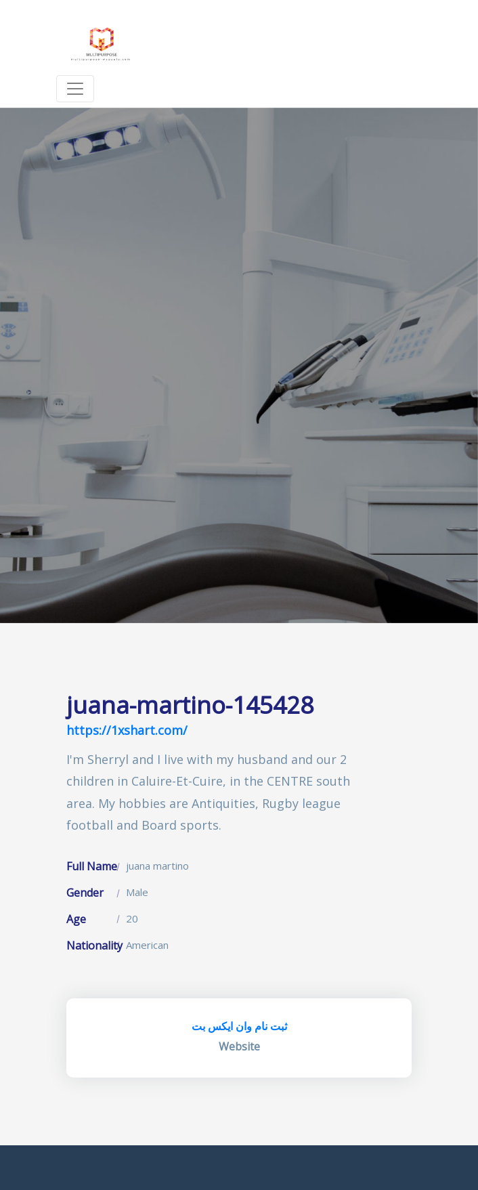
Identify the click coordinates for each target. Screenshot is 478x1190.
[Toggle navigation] (75, 88)
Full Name (91, 866)
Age (76, 919)
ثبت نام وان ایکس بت (239, 1026)
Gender (85, 892)
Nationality (94, 945)
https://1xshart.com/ (127, 730)
